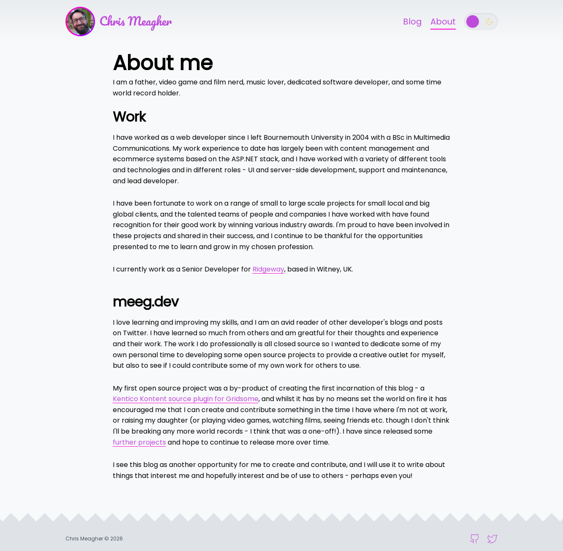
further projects (139, 442)
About (443, 21)
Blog (412, 21)
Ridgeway (268, 269)
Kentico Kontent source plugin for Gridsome (185, 399)
